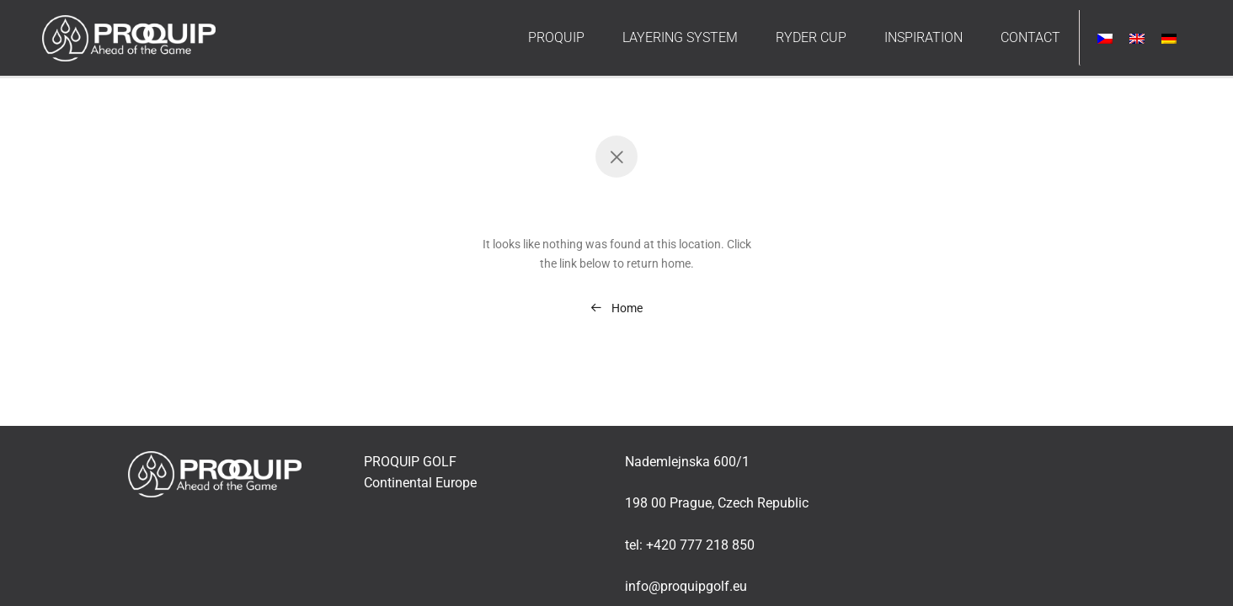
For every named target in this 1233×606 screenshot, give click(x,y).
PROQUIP (556, 37)
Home (616, 308)
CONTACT (1030, 37)
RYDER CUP (811, 37)
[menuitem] (1105, 38)
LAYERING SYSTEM (680, 37)
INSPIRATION (923, 37)
